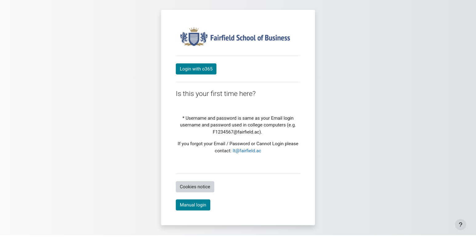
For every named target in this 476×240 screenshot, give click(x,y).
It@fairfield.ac (246, 151)
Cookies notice (195, 187)
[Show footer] (460, 224)
